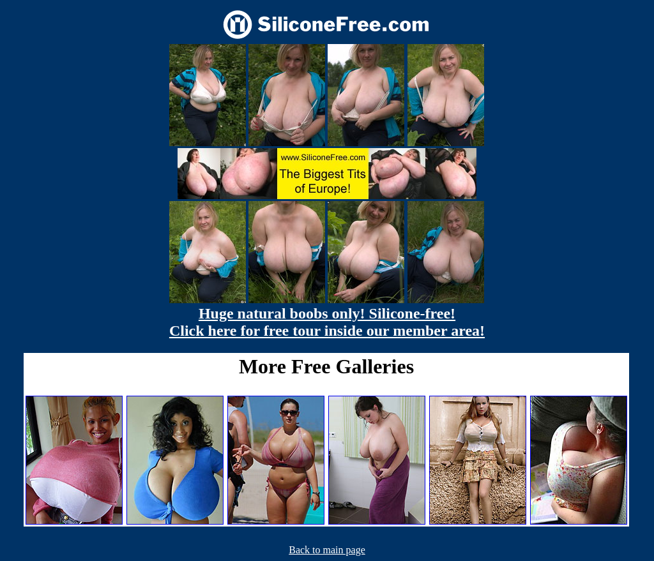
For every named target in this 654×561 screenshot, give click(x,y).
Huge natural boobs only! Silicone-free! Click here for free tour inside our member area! (327, 322)
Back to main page (327, 549)
